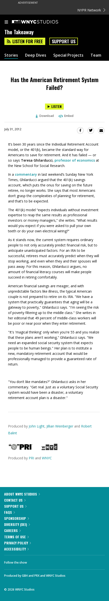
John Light (37, 426)
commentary (26, 174)
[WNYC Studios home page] (41, 22)
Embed (65, 116)
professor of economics (74, 160)
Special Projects (68, 55)
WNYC (47, 458)
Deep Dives (35, 55)
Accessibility (16, 548)
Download (45, 116)
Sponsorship (16, 518)
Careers (12, 530)
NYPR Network (91, 10)
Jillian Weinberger (59, 426)
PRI (31, 458)
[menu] (6, 22)
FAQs (9, 512)
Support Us (63, 41)
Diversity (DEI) (17, 524)
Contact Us (15, 500)
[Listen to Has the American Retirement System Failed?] (54, 107)
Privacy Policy (17, 542)
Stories (11, 55)
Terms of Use (16, 536)
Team (96, 55)
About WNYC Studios (22, 493)
